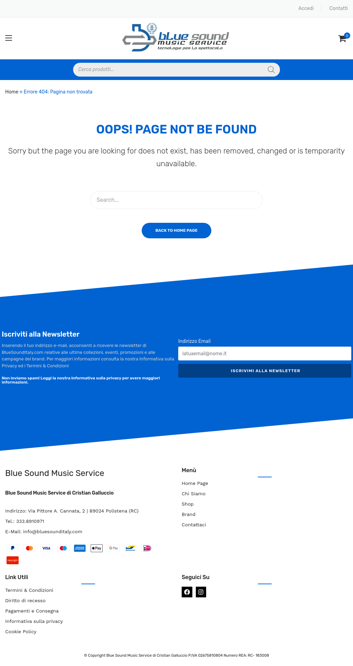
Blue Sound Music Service (54, 473)
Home (11, 92)
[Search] (271, 70)
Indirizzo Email (195, 341)
